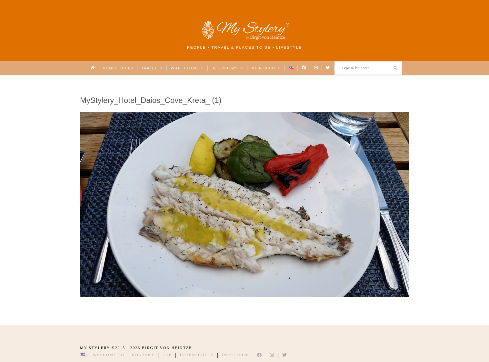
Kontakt (143, 355)
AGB (167, 355)
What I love (187, 68)
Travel (152, 68)
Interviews (228, 68)
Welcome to (108, 355)
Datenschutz (197, 355)
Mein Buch (266, 68)
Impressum (235, 355)
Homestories (118, 68)
